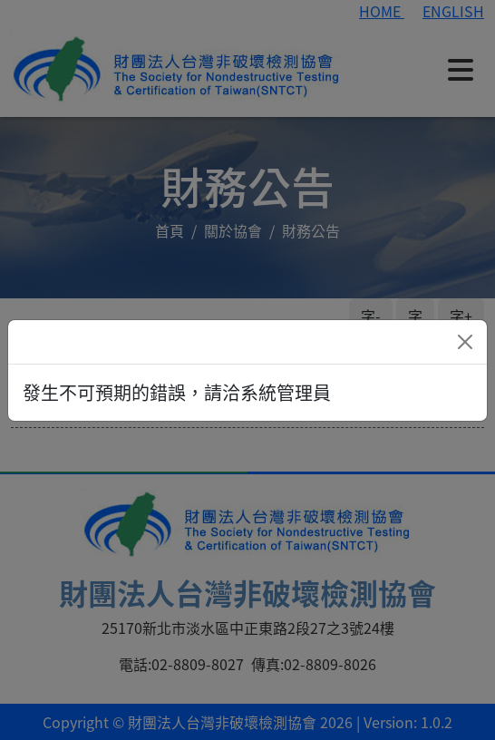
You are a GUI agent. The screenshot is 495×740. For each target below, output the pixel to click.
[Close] (465, 341)
